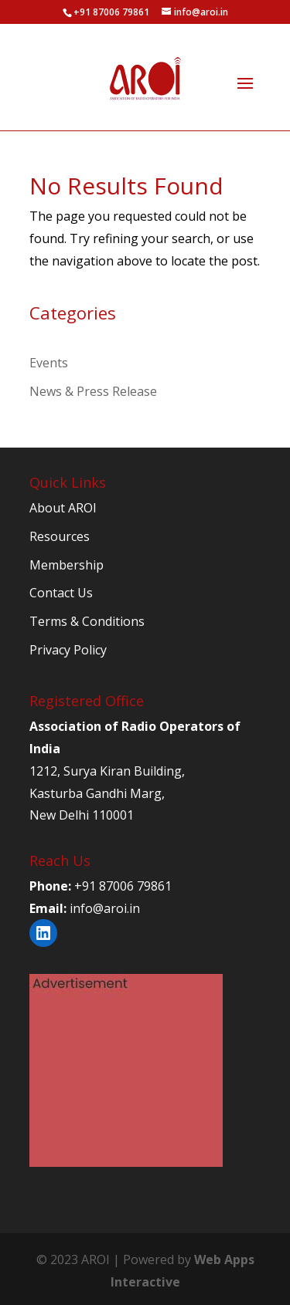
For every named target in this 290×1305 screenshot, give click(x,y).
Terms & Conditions (87, 621)
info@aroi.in (105, 908)
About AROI (63, 507)
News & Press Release (93, 391)
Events (48, 362)
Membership (66, 564)
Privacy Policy (68, 649)
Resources (59, 536)
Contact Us (61, 592)
